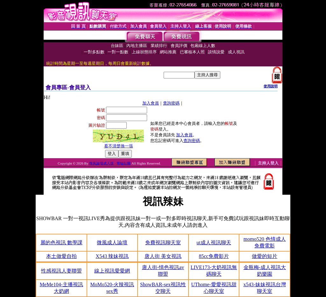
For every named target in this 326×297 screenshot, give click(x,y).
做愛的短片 (264, 256)
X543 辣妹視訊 (112, 256)
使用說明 (271, 86)
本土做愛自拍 (61, 256)
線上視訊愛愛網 (112, 270)
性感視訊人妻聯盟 (61, 270)
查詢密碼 (171, 103)
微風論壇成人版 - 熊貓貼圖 (110, 163)
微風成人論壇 (112, 242)
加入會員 (150, 103)
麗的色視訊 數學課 (61, 242)
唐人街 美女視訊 (163, 256)
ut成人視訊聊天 (213, 242)
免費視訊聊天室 (163, 242)
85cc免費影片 (214, 256)
